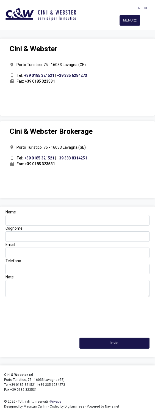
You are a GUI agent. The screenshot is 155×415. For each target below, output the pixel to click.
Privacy (55, 401)
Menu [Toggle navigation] (130, 20)
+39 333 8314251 (72, 158)
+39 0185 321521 (39, 75)
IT (132, 8)
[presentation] (77, 310)
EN (138, 8)
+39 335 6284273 (72, 75)
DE (146, 8)
